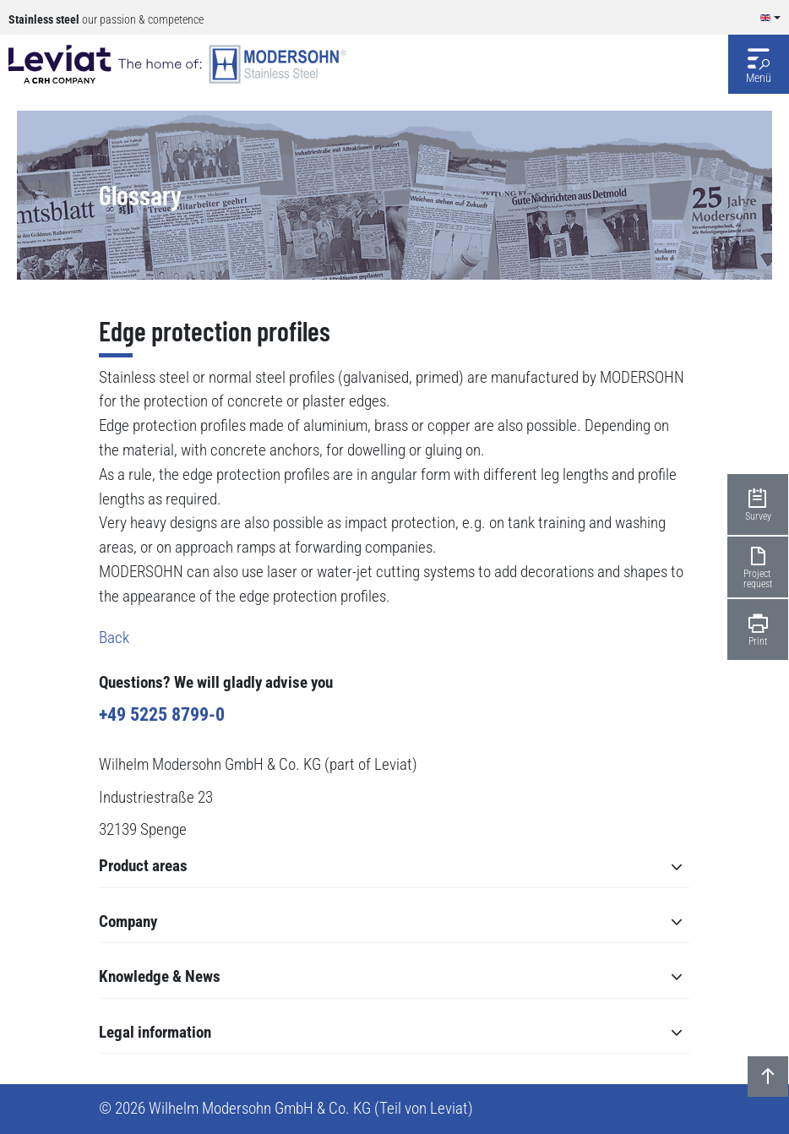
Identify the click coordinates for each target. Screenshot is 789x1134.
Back (114, 637)
